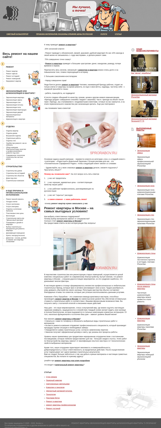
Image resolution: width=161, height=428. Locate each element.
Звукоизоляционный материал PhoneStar (144, 95)
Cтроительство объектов (15, 176)
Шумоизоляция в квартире (15, 119)
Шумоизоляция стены (146, 253)
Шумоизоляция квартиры (143, 319)
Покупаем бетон (53, 398)
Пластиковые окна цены (15, 213)
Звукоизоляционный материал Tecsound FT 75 (144, 119)
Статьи (118, 34)
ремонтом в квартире (88, 70)
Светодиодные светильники (57, 384)
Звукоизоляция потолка (14, 105)
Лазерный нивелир (54, 380)
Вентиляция (10, 216)
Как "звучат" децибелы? (144, 72)
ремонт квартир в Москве (66, 299)
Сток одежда (51, 377)
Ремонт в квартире (53, 63)
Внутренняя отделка (13, 136)
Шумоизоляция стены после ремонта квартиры (146, 286)
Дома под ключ (11, 178)
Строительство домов (14, 171)
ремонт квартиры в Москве (69, 221)
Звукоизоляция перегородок (16, 110)
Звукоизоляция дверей (14, 112)
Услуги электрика (12, 206)
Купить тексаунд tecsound (15, 235)
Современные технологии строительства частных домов (15, 157)
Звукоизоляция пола (13, 107)
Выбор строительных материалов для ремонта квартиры (15, 228)
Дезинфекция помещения (15, 233)
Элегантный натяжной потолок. (59, 391)
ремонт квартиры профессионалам (61, 405)
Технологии (51, 394)
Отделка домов (11, 133)
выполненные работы (144, 129)
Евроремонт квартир (13, 81)
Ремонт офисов (11, 74)
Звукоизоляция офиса (14, 100)
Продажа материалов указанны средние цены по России (64, 34)
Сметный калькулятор (17, 34)
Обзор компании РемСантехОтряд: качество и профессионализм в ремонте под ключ (16, 150)
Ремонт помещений (13, 79)
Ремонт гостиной (53, 408)
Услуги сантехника (12, 204)
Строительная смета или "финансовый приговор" (15, 219)
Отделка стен (11, 141)
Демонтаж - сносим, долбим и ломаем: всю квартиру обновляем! (16, 240)
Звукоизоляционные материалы (13, 116)
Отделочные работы (13, 138)
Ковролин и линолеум (55, 387)
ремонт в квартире (67, 45)
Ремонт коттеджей (12, 76)
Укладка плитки (11, 202)
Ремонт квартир (12, 71)
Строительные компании (15, 181)
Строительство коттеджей (15, 173)
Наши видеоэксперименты (147, 50)
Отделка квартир (12, 131)
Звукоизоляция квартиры (15, 97)
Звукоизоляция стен (13, 102)
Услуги (103, 34)
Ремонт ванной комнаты (15, 199)
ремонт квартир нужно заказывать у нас (69, 203)
